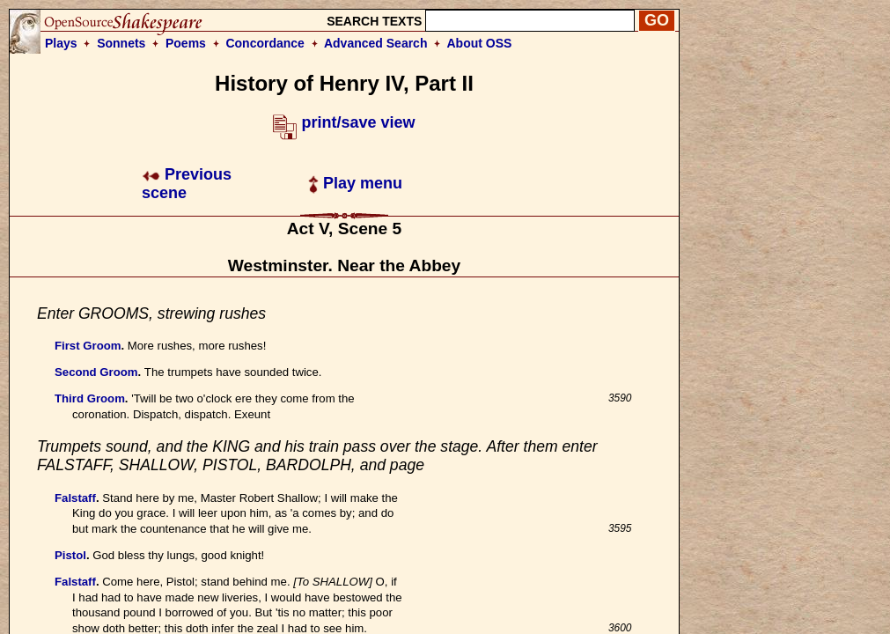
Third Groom (90, 398)
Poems (185, 43)
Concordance (264, 43)
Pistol (70, 555)
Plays (61, 43)
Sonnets (121, 43)
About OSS (479, 43)
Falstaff (75, 498)
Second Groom (96, 372)
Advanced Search (376, 43)
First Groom (88, 345)
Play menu (355, 183)
